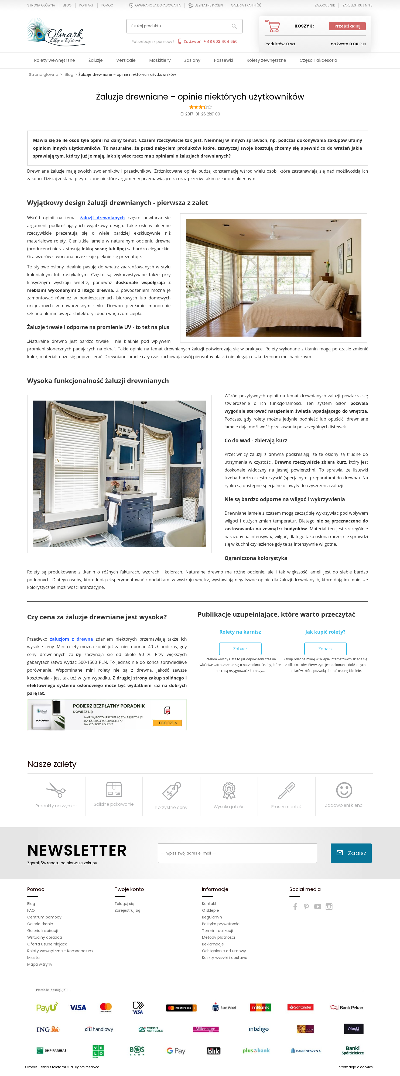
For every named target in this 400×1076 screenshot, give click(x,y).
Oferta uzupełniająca (47, 944)
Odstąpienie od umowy (224, 951)
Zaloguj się (124, 903)
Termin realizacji (217, 930)
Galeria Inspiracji (42, 930)
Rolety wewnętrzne (54, 60)
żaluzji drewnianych (102, 218)
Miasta (33, 957)
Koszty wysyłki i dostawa (224, 957)
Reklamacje (213, 944)
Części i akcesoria (318, 60)
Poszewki (223, 60)
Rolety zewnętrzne (266, 60)
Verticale (126, 60)
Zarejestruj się (128, 910)
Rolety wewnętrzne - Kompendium (60, 951)
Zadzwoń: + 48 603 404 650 (207, 41)
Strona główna (41, 5)
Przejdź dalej (347, 26)
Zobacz (240, 649)
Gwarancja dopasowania (155, 5)
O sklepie (210, 910)
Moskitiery (160, 60)
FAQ (31, 910)
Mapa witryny (39, 964)
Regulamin (212, 917)
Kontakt (86, 5)
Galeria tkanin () (246, 5)
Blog (67, 5)
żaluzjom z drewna (71, 639)
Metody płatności (218, 937)
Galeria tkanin (40, 924)
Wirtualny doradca (44, 937)
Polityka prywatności (221, 924)
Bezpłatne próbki (206, 5)
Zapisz (351, 853)
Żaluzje (95, 60)
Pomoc (107, 5)
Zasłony (192, 60)
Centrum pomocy (44, 917)
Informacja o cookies (355, 1067)
